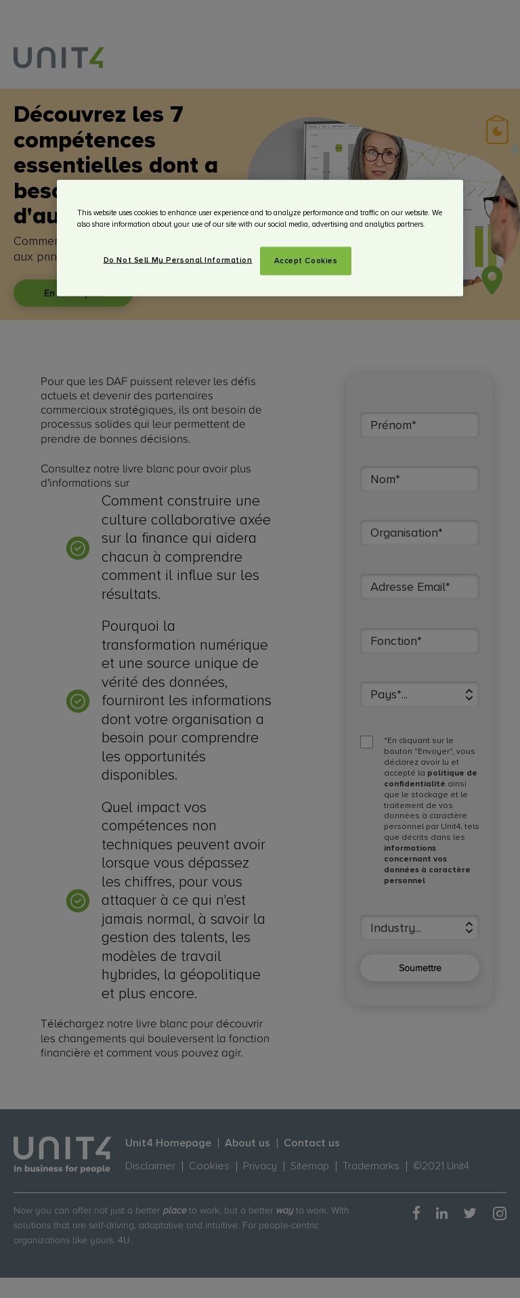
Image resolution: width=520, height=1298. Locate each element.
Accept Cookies (306, 260)
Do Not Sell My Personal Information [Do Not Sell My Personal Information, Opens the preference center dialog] (178, 259)
